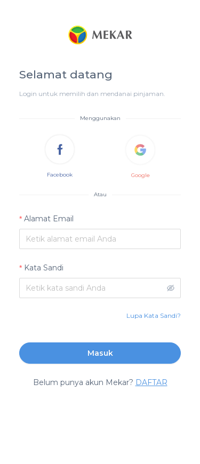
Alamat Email (49, 218)
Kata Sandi (43, 268)
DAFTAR (151, 382)
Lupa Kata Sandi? (153, 315)
